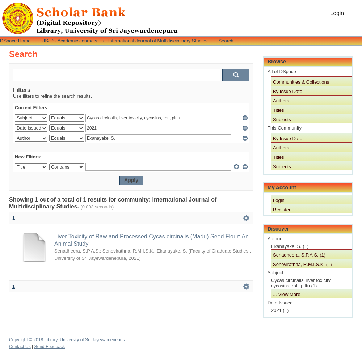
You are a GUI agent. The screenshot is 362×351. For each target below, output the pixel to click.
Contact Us (20, 346)
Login (337, 13)
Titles (278, 110)
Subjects (282, 119)
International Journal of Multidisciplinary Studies (158, 40)
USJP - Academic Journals (69, 40)
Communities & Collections (301, 82)
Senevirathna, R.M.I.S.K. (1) (302, 264)
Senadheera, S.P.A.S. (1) (299, 255)
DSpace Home (15, 40)
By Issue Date (287, 91)
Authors (281, 100)
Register (281, 209)
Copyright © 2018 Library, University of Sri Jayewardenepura (67, 339)
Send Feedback (49, 346)
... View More (286, 294)
